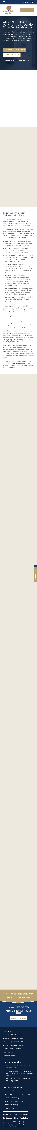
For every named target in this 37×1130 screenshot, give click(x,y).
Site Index (24, 1118)
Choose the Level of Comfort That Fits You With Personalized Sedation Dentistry (19, 1073)
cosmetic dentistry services (19, 231)
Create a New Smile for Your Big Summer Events (17, 1067)
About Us (13, 1115)
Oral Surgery (10, 1108)
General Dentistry (12, 1098)
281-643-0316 (8, 41)
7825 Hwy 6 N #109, (18, 61)
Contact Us (7, 1118)
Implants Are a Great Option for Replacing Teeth (17, 1080)
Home (5, 1115)
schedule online (9, 368)
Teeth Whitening (11, 1105)
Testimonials (24, 1115)
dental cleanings (15, 312)
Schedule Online (27, 10)
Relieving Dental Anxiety (14, 1091)
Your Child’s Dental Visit (14, 1101)
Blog (16, 1118)
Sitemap (21, 1124)
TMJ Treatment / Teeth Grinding (17, 1094)
